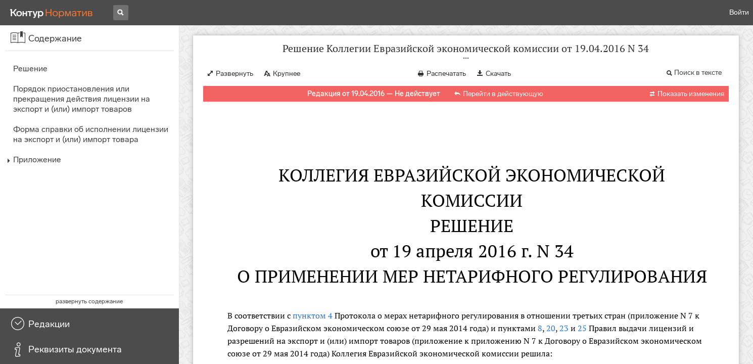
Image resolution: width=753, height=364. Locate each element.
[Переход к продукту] (51, 12)
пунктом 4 (313, 315)
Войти (739, 12)
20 (550, 328)
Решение (30, 68)
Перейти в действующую (503, 93)
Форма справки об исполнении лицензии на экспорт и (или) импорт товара (90, 134)
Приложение (37, 159)
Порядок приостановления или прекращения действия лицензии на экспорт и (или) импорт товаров (81, 99)
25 (582, 328)
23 (564, 328)
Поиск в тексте (698, 72)
